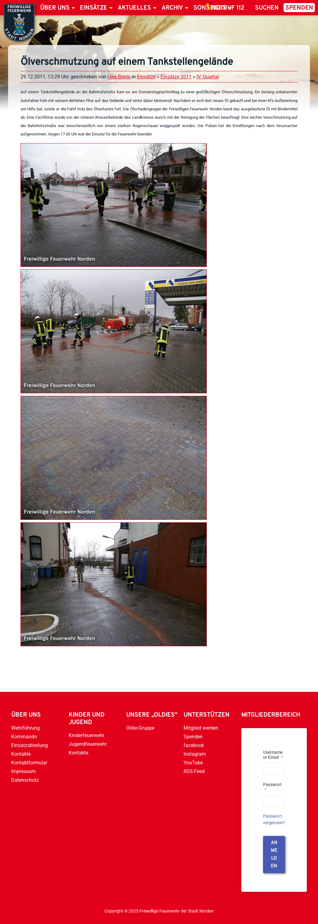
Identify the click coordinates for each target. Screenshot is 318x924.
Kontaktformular (29, 763)
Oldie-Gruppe (140, 728)
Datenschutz (25, 780)
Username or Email (273, 755)
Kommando (24, 737)
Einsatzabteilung (29, 745)
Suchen (267, 8)
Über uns (55, 8)
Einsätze (93, 8)
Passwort (272, 787)
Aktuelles (134, 8)
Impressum (23, 771)
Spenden (299, 8)
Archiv (172, 8)
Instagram (195, 754)
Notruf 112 (227, 8)
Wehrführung (25, 728)
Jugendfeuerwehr (88, 744)
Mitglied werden (201, 728)
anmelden (274, 854)
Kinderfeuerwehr (86, 735)
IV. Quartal (208, 77)
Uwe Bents (118, 77)
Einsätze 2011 (176, 77)
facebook (194, 745)
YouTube (193, 763)
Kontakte (21, 754)
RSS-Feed (194, 771)
